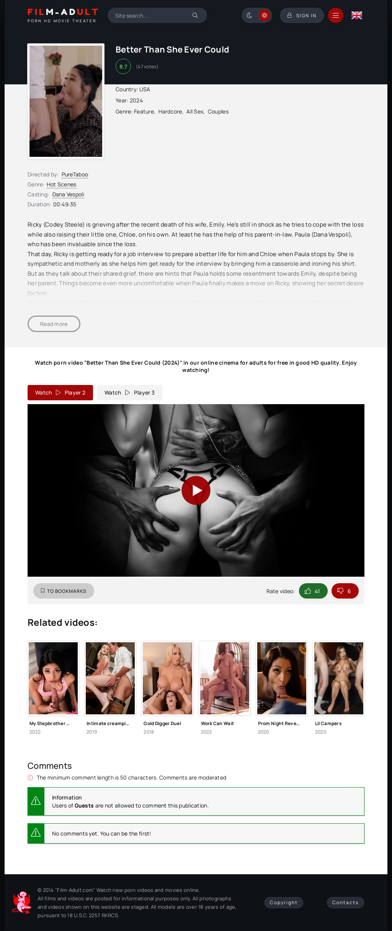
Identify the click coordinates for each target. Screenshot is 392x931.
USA (144, 89)
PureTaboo (75, 174)
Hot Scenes (62, 184)
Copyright (284, 902)
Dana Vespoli (68, 194)
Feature (144, 111)
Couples (218, 111)
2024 (136, 100)
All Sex (194, 111)
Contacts (345, 902)
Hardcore (170, 111)
